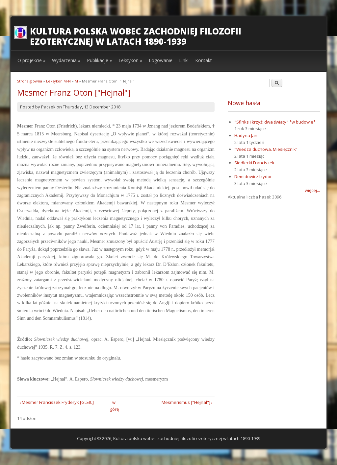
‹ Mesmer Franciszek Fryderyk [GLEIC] (56, 402)
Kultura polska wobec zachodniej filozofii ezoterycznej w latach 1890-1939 (135, 36)
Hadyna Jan (245, 135)
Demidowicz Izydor (253, 176)
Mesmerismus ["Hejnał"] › (187, 402)
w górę (113, 405)
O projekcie (31, 60)
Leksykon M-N (58, 81)
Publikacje (99, 60)
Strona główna (29, 81)
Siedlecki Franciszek (254, 163)
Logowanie (160, 60)
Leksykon (130, 60)
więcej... (312, 190)
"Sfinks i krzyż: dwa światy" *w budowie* (275, 122)
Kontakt (203, 60)
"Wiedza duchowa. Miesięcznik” (266, 149)
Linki (184, 60)
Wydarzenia (66, 60)
